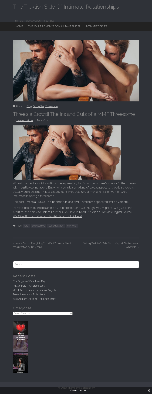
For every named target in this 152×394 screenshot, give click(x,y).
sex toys (71, 225)
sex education (56, 225)
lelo (26, 225)
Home (19, 26)
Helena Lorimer (24, 120)
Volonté (123, 202)
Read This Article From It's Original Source (105, 212)
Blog (29, 106)
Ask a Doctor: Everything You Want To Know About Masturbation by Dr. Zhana (42, 245)
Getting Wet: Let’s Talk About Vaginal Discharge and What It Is (111, 245)
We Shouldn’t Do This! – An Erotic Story (34, 298)
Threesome (51, 106)
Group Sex (38, 106)
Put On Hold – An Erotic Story (29, 285)
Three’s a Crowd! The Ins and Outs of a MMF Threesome (60, 202)
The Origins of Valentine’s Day (29, 281)
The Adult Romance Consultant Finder (54, 26)
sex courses (38, 225)
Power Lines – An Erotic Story (29, 294)
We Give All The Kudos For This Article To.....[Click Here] (47, 216)
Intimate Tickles (96, 26)
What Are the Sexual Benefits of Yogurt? (34, 290)
